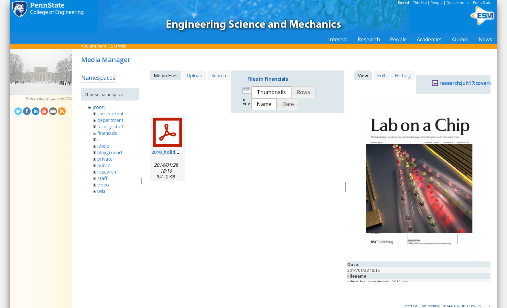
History (403, 75)
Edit (381, 75)
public (103, 165)
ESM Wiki (117, 46)
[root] (99, 107)
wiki (101, 191)
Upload (194, 75)
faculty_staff (110, 126)
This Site (420, 2)
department (110, 120)
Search (218, 75)
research (106, 171)
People (437, 2)
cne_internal (110, 113)
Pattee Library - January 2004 (49, 98)
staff (102, 178)
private (105, 158)
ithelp (103, 146)
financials (107, 133)
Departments (458, 2)
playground (109, 152)
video (103, 184)
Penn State (482, 2)
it (98, 139)
